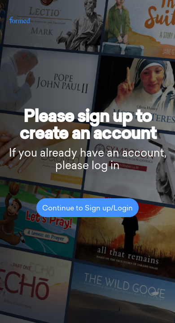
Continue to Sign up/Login (87, 208)
